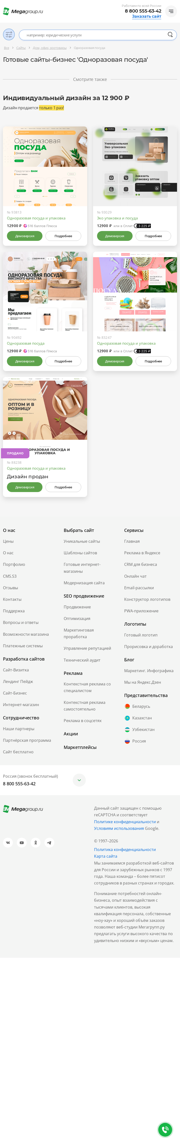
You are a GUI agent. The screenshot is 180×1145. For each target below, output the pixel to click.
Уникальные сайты (82, 541)
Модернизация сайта (84, 583)
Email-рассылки (139, 587)
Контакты (12, 599)
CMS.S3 (10, 576)
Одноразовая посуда (25, 343)
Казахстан (138, 718)
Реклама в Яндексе (142, 553)
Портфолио (14, 564)
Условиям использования (119, 828)
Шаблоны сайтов (80, 553)
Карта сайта (105, 856)
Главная (132, 541)
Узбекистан (139, 730)
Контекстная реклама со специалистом (87, 687)
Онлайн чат (135, 576)
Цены (8, 541)
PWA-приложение (141, 611)
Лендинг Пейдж (18, 681)
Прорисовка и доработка (148, 646)
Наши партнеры (18, 728)
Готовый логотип (141, 635)
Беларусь (137, 706)
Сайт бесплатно (18, 752)
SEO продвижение (84, 596)
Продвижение (77, 607)
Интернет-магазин (21, 704)
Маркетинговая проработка (79, 633)
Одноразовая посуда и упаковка (36, 218)
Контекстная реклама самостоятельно (84, 706)
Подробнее (63, 236)
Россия (135, 741)
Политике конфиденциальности (125, 821)
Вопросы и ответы (21, 622)
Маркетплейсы (80, 747)
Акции (71, 734)
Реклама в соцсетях (82, 720)
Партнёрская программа (27, 740)
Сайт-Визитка (16, 670)
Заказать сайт (146, 16)
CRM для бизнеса (140, 564)
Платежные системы (23, 646)
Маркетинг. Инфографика (149, 670)
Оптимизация (77, 618)
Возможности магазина (26, 634)
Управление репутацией (87, 648)
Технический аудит (82, 660)
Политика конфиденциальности (125, 849)
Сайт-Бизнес (15, 693)
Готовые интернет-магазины (82, 568)
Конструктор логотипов (147, 599)
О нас (8, 553)
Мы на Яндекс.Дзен (142, 682)
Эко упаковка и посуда (117, 218)
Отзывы (10, 587)
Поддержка (14, 611)
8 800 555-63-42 (143, 11)
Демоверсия (24, 236)
